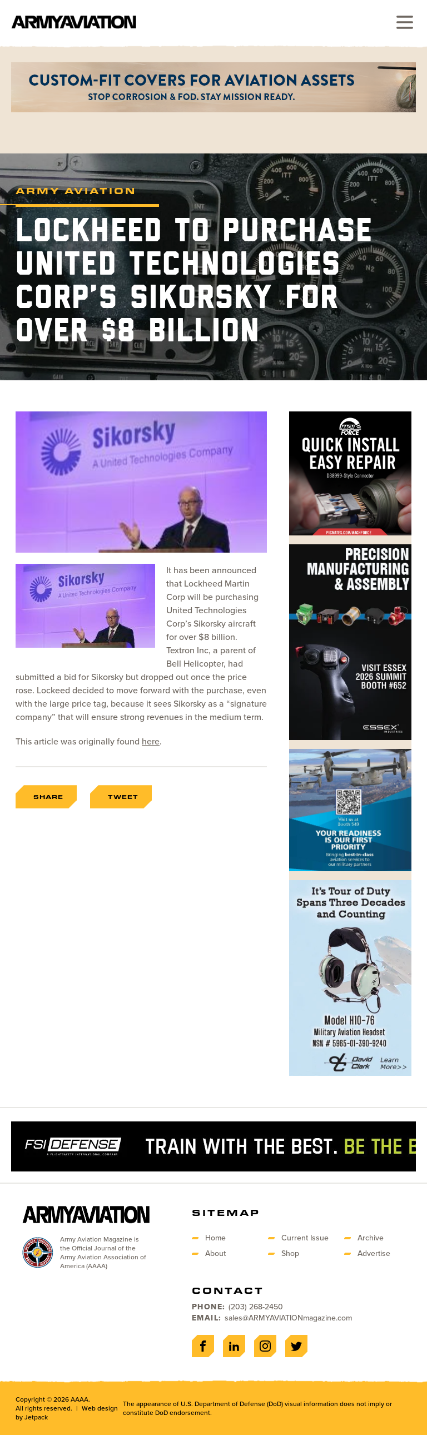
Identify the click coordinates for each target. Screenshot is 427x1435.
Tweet (123, 797)
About (215, 1253)
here (151, 741)
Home (215, 1238)
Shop (290, 1253)
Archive (371, 1238)
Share (48, 797)
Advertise (374, 1253)
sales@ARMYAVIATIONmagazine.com (288, 1318)
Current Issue (305, 1238)
